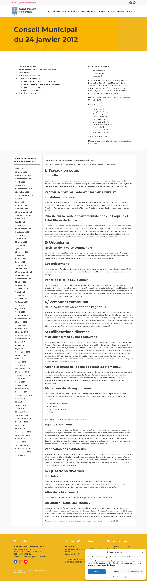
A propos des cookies (109, 577)
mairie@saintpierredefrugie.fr (25, 3)
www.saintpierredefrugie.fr (57, 484)
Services (111, 11)
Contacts (130, 11)
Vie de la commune (96, 11)
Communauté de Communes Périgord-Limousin (118, 547)
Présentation (63, 11)
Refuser (116, 572)
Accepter (96, 572)
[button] (142, 552)
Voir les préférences (134, 572)
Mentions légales (122, 577)
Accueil (51, 11)
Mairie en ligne (78, 11)
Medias (120, 11)
